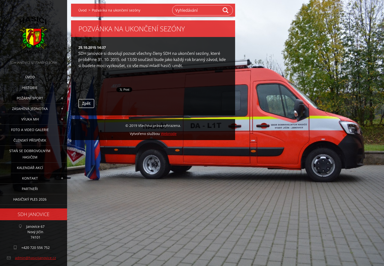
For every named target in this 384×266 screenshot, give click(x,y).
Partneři (30, 188)
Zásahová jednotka (30, 108)
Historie (29, 87)
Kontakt (30, 178)
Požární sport (30, 98)
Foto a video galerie (30, 129)
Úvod (30, 77)
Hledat (226, 10)
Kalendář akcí (30, 167)
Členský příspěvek (29, 140)
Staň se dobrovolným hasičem (29, 153)
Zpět (86, 103)
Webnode (169, 133)
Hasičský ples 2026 (30, 199)
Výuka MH (30, 119)
